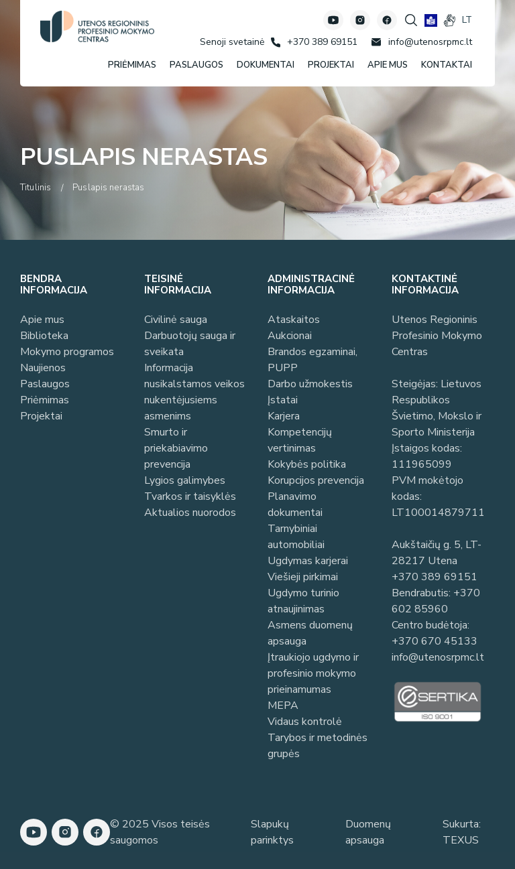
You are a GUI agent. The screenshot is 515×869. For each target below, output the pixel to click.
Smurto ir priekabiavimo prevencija (176, 448)
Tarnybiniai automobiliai (296, 536)
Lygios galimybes (184, 480)
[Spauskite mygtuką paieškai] (411, 20)
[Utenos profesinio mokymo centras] (97, 26)
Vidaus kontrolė (305, 721)
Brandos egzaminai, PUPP (312, 359)
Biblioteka (44, 335)
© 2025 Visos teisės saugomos (160, 832)
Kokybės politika (307, 464)
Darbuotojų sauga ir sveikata (189, 343)
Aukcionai (290, 335)
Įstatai (283, 400)
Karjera (284, 416)
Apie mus (42, 319)
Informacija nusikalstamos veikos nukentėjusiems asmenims (194, 391)
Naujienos (43, 367)
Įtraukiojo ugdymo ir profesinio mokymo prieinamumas (313, 673)
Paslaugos (45, 384)
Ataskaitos (294, 319)
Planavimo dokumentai (295, 504)
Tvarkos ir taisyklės (190, 496)
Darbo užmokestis (310, 384)
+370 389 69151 (434, 577)
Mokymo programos (67, 351)
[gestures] (449, 20)
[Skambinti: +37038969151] (314, 42)
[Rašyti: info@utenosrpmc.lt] (421, 42)
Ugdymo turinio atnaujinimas (303, 601)
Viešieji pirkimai (303, 577)
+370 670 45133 (434, 641)
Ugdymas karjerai (308, 560)
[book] (430, 20)
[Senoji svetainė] (232, 42)
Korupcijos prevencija (316, 480)
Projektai (41, 416)
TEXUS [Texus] (461, 840)
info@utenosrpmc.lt (438, 657)
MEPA (283, 705)
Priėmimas (44, 400)
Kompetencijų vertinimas (300, 440)
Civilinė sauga (175, 319)
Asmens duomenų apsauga (310, 633)
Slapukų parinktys (272, 832)
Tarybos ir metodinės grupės (317, 745)
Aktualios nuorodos (190, 512)
